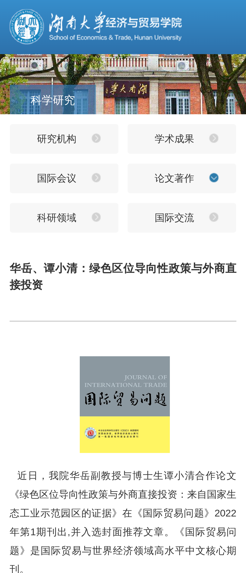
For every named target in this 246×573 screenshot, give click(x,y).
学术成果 (174, 138)
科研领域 (56, 217)
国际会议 (56, 178)
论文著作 (174, 178)
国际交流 (174, 217)
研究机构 (56, 138)
